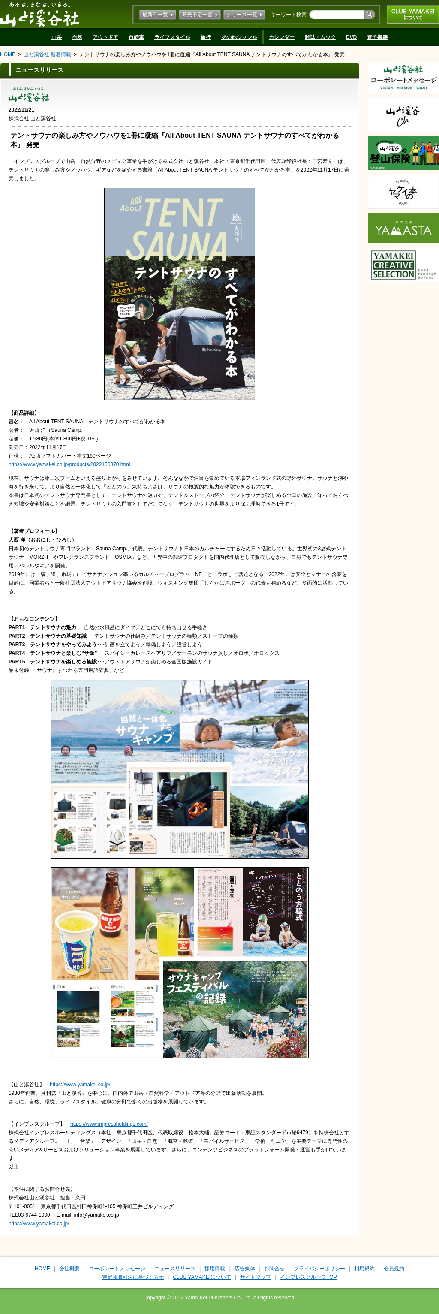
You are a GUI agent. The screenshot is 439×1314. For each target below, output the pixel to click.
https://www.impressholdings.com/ (109, 1124)
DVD (351, 37)
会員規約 (394, 1269)
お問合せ (274, 1269)
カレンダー (282, 37)
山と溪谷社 (39, 14)
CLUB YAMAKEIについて (413, 14)
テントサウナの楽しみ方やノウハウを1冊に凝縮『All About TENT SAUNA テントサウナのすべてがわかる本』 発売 (212, 54)
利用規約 (364, 1269)
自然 (77, 37)
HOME (7, 54)
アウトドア (105, 37)
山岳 (56, 37)
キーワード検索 (289, 15)
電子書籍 (377, 37)
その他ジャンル (239, 37)
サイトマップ (255, 1277)
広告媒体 (245, 1269)
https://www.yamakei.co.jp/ (80, 1085)
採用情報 (214, 1269)
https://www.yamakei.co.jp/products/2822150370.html (69, 464)
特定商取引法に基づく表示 (133, 1277)
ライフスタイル (172, 37)
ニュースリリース (174, 1269)
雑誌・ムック (320, 37)
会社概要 (69, 1269)
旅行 (206, 37)
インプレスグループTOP (308, 1277)
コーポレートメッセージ (117, 1269)
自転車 (136, 37)
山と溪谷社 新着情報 (47, 54)
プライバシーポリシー (319, 1269)
